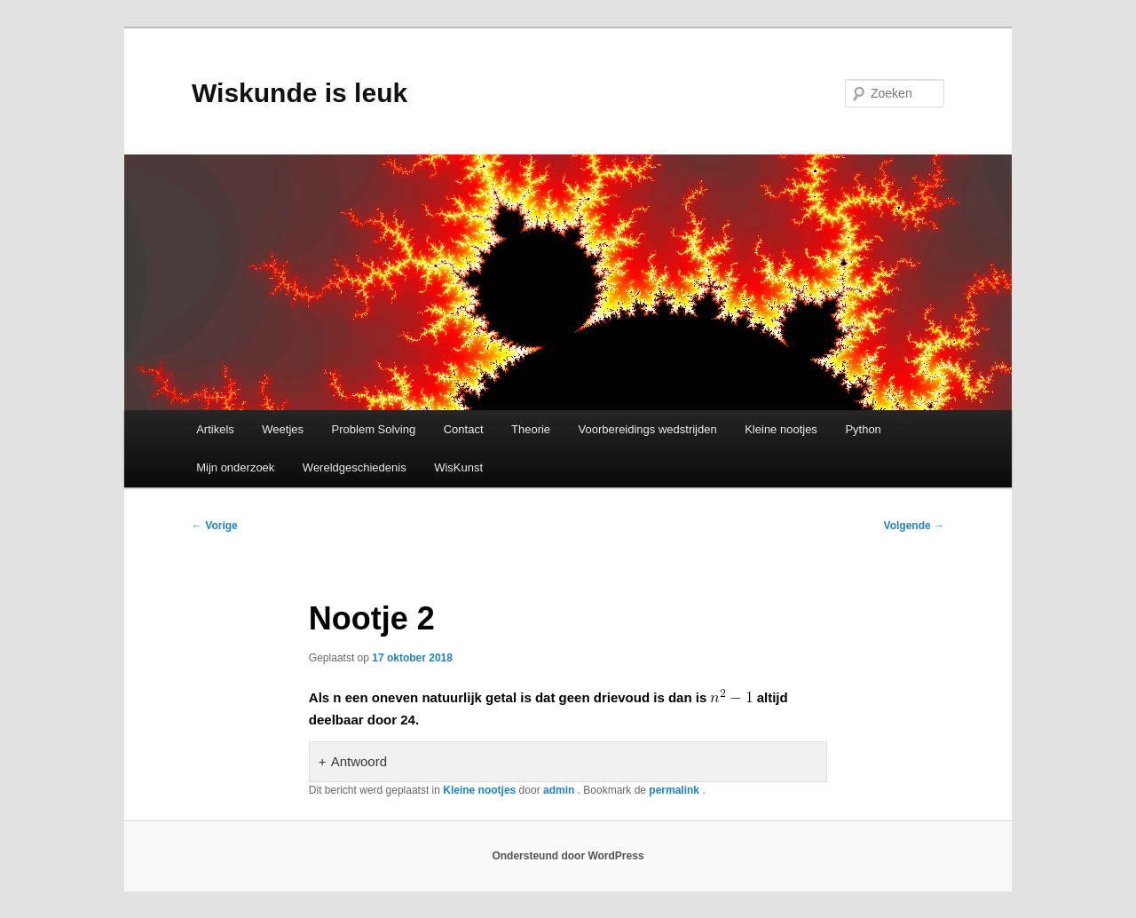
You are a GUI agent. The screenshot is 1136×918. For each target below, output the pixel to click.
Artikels (215, 429)
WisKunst (458, 467)
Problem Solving (374, 429)
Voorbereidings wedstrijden (648, 429)
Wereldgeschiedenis (354, 467)
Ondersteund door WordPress (567, 856)
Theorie (530, 429)
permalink (675, 790)
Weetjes (283, 429)
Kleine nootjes (781, 429)
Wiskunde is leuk (299, 92)
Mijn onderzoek (235, 467)
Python (862, 429)
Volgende (914, 525)
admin (560, 790)
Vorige (215, 525)
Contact (464, 429)
